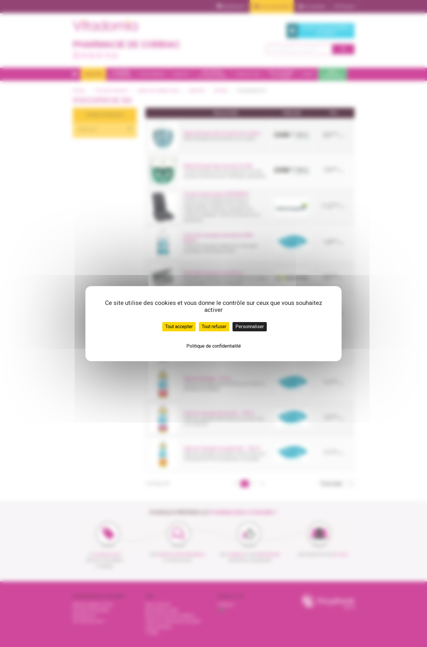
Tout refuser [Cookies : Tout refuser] (214, 326)
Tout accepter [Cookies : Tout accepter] (179, 326)
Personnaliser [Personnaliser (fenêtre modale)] (249, 326)
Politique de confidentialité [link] (213, 346)
